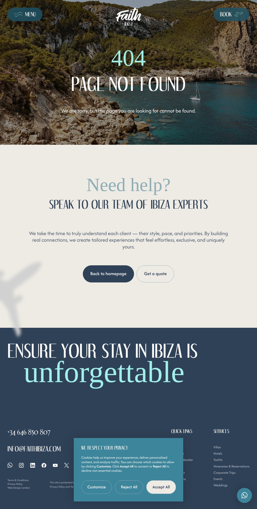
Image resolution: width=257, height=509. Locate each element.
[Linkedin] (32, 465)
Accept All (161, 487)
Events (218, 479)
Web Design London (19, 487)
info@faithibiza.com (34, 449)
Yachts (218, 459)
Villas (217, 447)
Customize (96, 487)
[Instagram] (21, 465)
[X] (66, 465)
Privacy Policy (15, 484)
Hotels (218, 453)
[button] (244, 495)
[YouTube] (55, 465)
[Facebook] (43, 465)
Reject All (129, 487)
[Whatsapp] (10, 465)
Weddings (221, 485)
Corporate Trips (225, 472)
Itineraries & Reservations (231, 466)
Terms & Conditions (18, 480)
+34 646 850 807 (29, 432)
